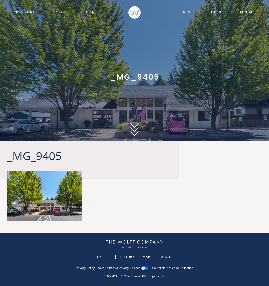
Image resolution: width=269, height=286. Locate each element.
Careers (104, 257)
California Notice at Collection (172, 267)
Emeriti (165, 257)
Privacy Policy (85, 267)
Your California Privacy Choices (118, 267)
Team (90, 12)
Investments (25, 12)
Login (216, 12)
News (187, 12)
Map (146, 257)
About (61, 12)
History (127, 257)
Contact (248, 12)
